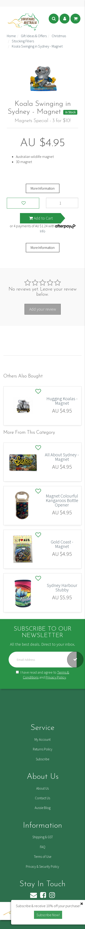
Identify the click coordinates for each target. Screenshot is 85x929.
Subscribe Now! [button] (48, 915)
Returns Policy (42, 749)
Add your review (42, 309)
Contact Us (42, 798)
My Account (42, 739)
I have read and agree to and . (42, 674)
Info (42, 231)
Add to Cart (41, 218)
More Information (43, 188)
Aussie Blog (43, 808)
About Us (42, 788)
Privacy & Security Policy (42, 866)
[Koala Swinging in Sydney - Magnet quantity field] (62, 203)
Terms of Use (42, 856)
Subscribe (42, 759)
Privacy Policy (56, 677)
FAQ (42, 847)
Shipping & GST (42, 837)
